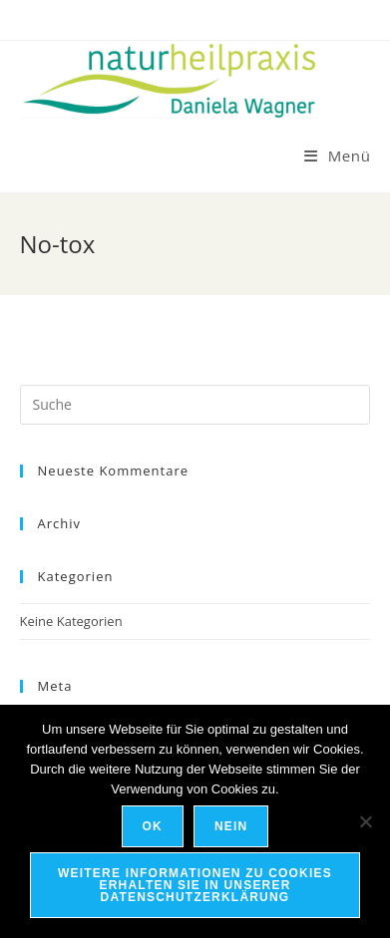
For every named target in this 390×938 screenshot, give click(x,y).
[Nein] (365, 821)
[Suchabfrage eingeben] (195, 405)
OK (153, 826)
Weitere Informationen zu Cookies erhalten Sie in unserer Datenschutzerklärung (195, 885)
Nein (230, 826)
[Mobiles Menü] (337, 155)
